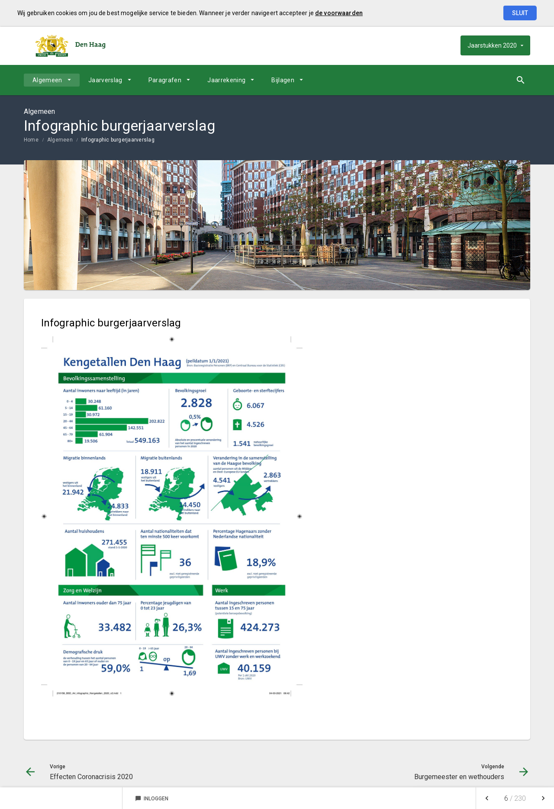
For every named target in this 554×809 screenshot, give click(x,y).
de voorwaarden (339, 13)
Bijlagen (282, 80)
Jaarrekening (226, 80)
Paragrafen (165, 80)
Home (31, 140)
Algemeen (47, 80)
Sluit (520, 13)
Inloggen (151, 798)
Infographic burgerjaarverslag (118, 140)
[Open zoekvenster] (520, 80)
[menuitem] (52, 80)
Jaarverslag (105, 80)
